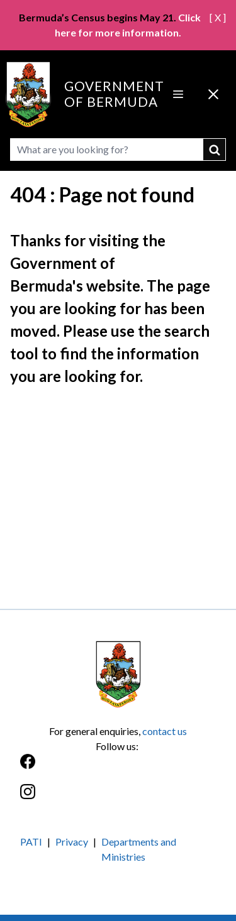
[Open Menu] (178, 94)
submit (214, 149)
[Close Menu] (213, 94)
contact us (164, 731)
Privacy (71, 841)
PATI (31, 841)
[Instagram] (118, 798)
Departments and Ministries (138, 849)
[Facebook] (118, 768)
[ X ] (218, 17)
